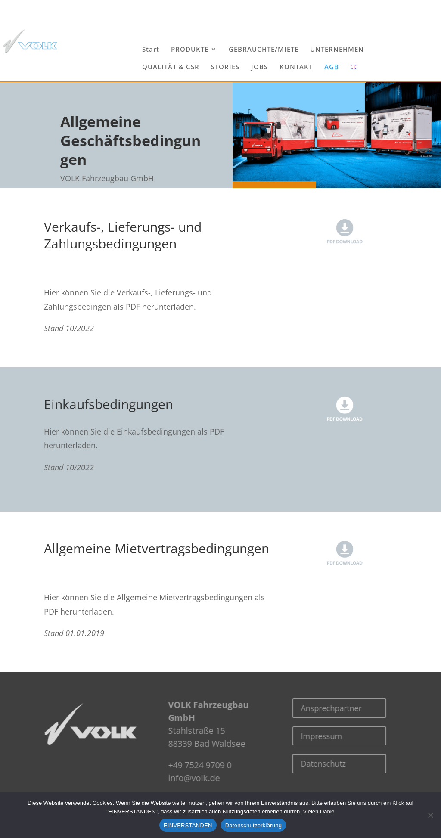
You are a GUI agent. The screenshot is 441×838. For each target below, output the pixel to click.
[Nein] (430, 815)
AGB (331, 67)
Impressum (298, 736)
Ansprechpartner (307, 708)
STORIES (225, 67)
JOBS (259, 67)
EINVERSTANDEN (188, 825)
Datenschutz (299, 763)
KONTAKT (296, 67)
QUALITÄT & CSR (170, 67)
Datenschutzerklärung (253, 825)
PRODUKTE (189, 49)
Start (150, 49)
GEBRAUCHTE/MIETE (263, 49)
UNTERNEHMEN (337, 49)
